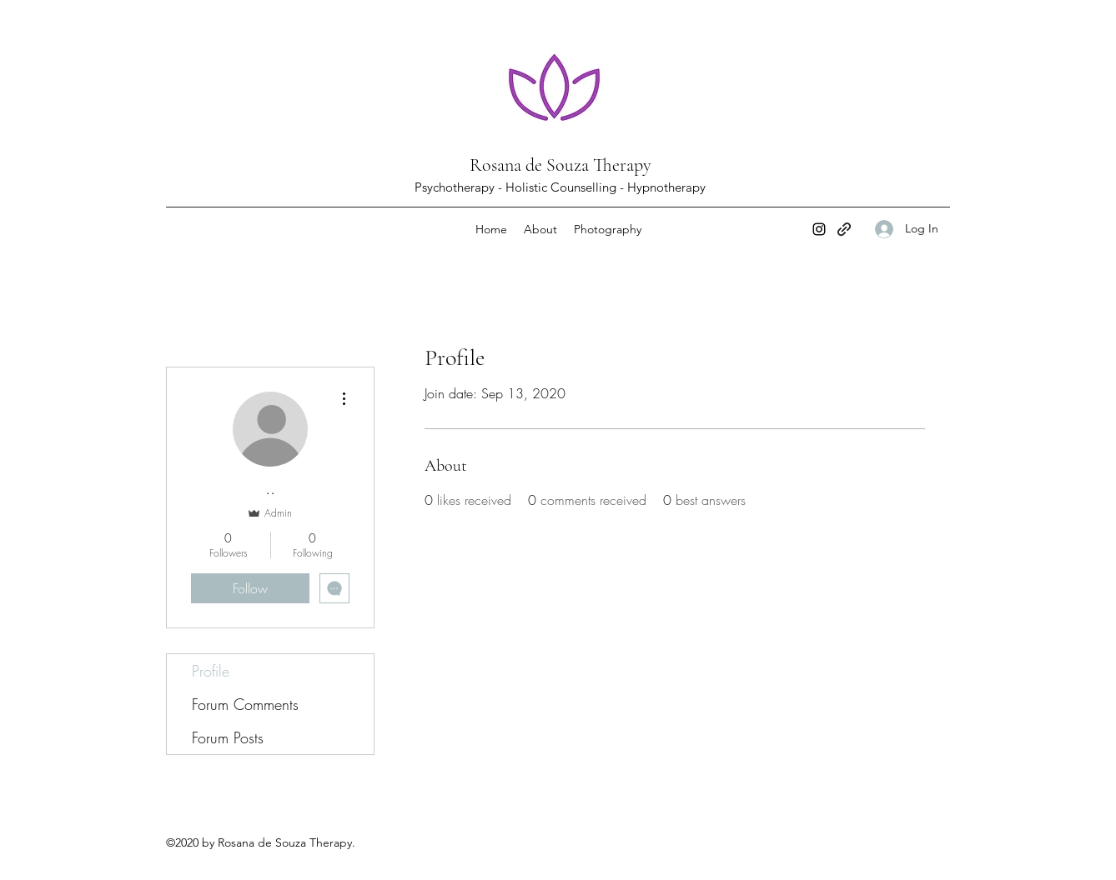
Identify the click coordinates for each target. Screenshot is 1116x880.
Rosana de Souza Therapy (560, 165)
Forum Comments (245, 704)
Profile (210, 671)
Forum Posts (228, 738)
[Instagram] (819, 229)
